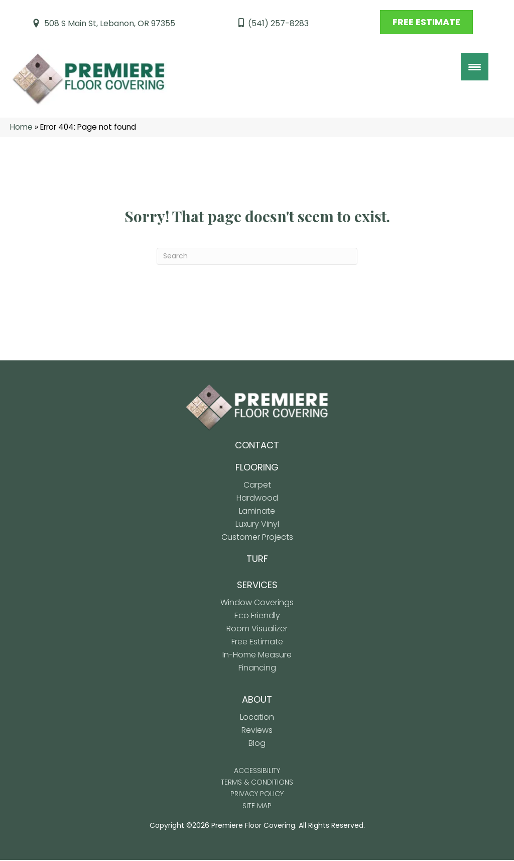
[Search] (257, 257)
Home (21, 128)
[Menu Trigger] (474, 66)
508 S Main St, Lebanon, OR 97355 (109, 23)
